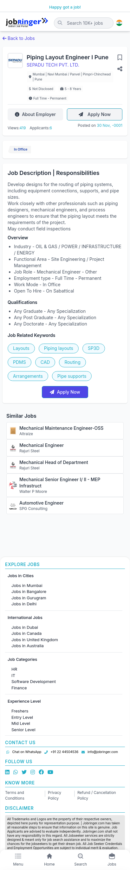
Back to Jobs (19, 38)
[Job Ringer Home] (27, 23)
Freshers (19, 710)
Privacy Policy (54, 795)
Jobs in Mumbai (26, 585)
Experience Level (24, 701)
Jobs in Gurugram (28, 597)
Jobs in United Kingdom (34, 639)
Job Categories (22, 659)
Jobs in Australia (27, 645)
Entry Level (22, 717)
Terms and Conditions (14, 795)
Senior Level (23, 729)
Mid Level (20, 723)
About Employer (35, 114)
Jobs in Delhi (23, 603)
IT (13, 675)
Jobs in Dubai (24, 627)
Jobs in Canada (26, 633)
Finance (19, 687)
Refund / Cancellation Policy (96, 795)
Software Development (33, 681)
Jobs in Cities (21, 575)
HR (14, 669)
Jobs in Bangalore (28, 591)
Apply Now (95, 114)
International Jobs (25, 617)
